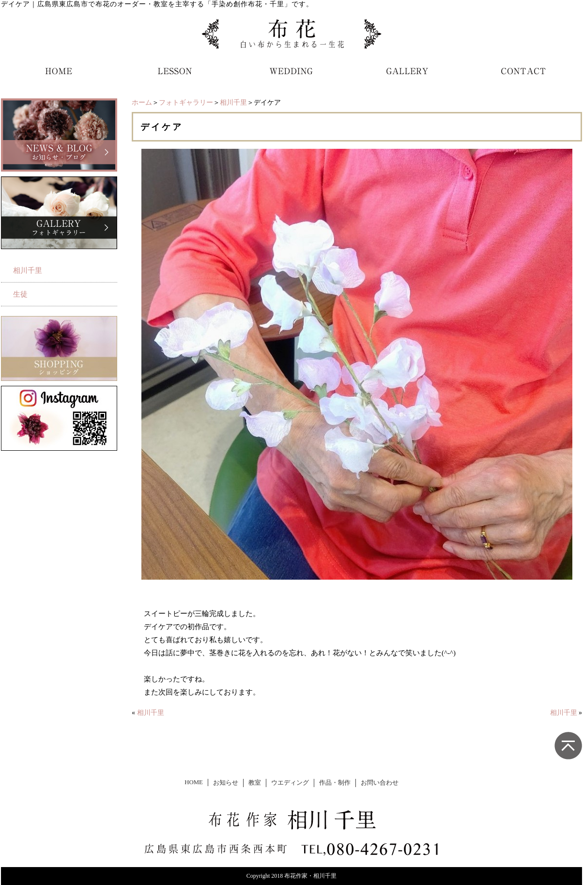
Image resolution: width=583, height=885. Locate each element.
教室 (254, 782)
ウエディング (290, 782)
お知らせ (225, 782)
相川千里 (233, 102)
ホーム (142, 102)
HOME (193, 782)
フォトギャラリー (186, 102)
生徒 (20, 294)
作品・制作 (335, 782)
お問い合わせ (380, 782)
